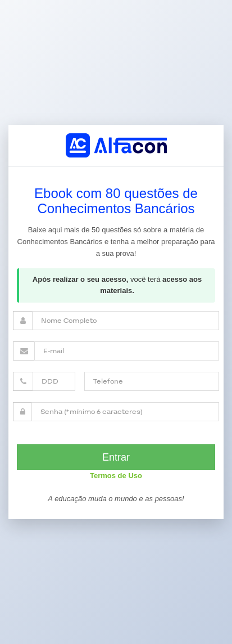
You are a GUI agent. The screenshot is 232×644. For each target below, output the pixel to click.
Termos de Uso (116, 475)
